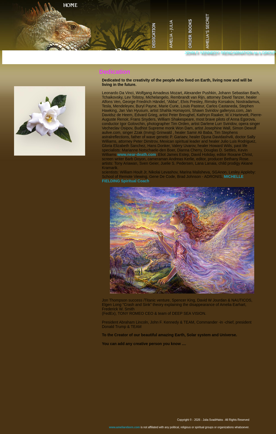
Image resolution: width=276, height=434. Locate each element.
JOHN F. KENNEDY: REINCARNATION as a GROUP (230, 52)
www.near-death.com (136, 154)
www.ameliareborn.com (124, 427)
